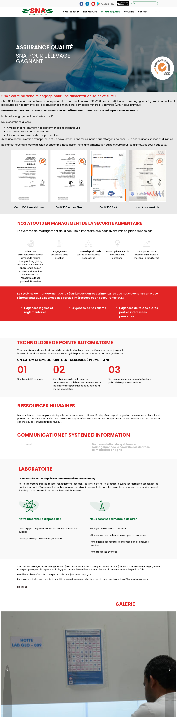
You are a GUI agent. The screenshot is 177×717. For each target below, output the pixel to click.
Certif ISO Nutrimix (147, 207)
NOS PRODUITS (90, 12)
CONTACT (143, 12)
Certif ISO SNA (108, 207)
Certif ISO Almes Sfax (68, 207)
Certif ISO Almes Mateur (29, 207)
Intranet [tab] (26, 444)
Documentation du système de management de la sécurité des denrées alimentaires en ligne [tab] (121, 447)
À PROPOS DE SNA (71, 12)
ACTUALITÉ (129, 12)
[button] (22, 587)
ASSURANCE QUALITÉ (110, 12)
